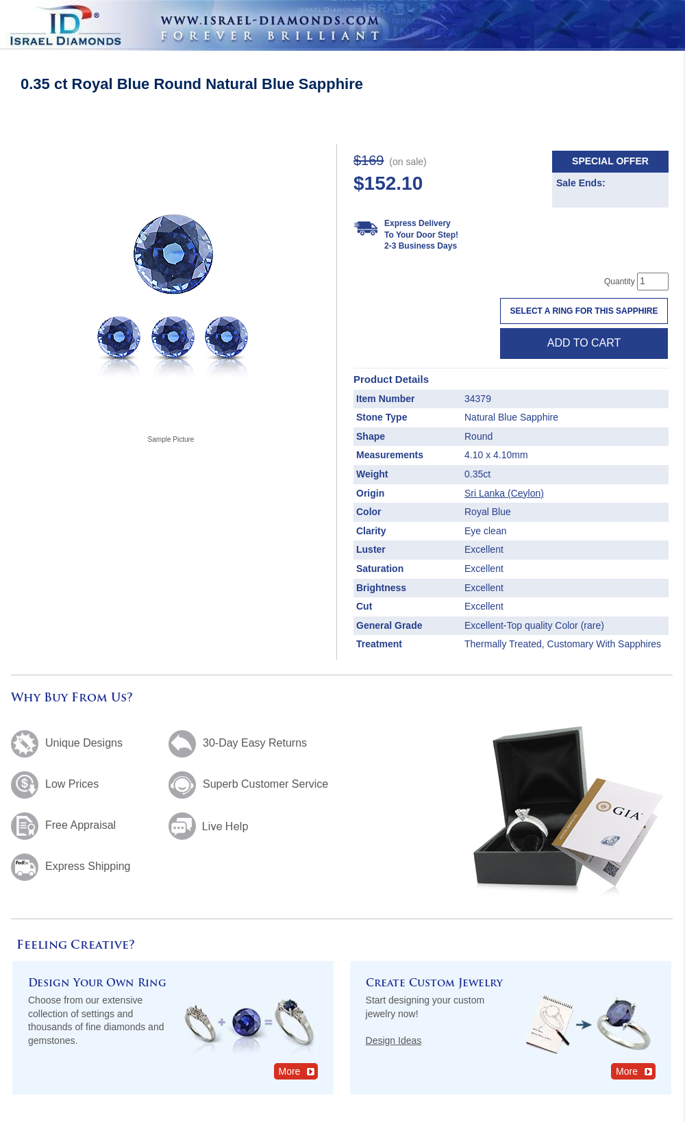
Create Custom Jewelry (434, 984)
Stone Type (381, 417)
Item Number (385, 398)
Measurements (389, 454)
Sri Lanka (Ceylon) (504, 493)
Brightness (381, 587)
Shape (370, 436)
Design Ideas (394, 1040)
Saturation (379, 568)
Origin (370, 493)
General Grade (389, 625)
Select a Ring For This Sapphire (584, 311)
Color (369, 511)
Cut (364, 606)
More (297, 1071)
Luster (371, 549)
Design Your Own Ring (97, 984)
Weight (372, 474)
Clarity (371, 530)
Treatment (379, 643)
